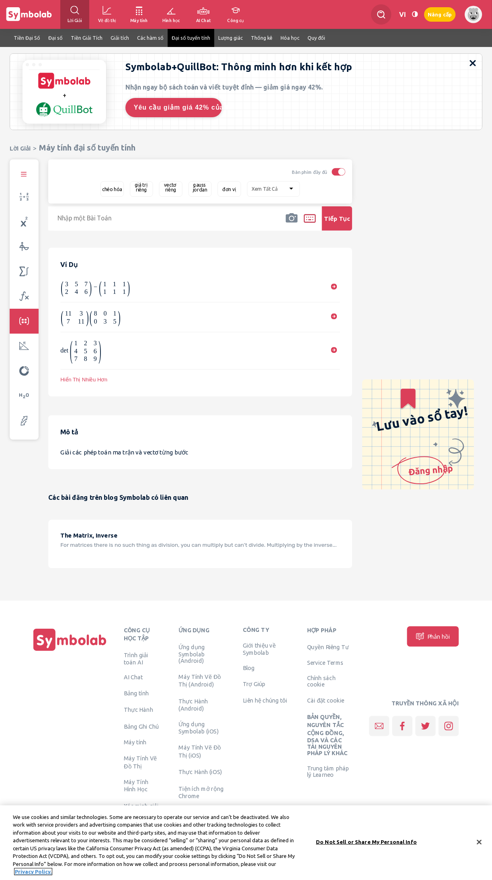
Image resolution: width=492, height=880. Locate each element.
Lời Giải (20, 148)
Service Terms (325, 663)
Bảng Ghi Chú (141, 726)
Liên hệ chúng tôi (265, 700)
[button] (291, 224)
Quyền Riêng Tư (328, 647)
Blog (249, 667)
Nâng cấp (440, 15)
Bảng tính (136, 693)
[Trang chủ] (70, 651)
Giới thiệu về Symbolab (259, 649)
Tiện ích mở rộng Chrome (200, 792)
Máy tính (135, 742)
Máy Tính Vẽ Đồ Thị (140, 762)
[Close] (479, 842)
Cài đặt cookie (325, 700)
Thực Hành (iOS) (200, 771)
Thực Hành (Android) (193, 704)
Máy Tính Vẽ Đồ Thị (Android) (199, 680)
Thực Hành (138, 710)
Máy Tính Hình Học (136, 785)
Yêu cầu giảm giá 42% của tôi (178, 107)
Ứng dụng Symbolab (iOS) (198, 728)
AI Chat (133, 677)
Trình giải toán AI (136, 658)
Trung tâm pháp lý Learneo (328, 771)
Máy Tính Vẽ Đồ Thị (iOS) (199, 751)
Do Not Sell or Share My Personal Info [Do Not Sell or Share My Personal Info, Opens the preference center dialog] (366, 842)
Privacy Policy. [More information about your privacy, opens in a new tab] (33, 872)
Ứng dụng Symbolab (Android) (191, 654)
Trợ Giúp (254, 683)
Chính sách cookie (321, 680)
